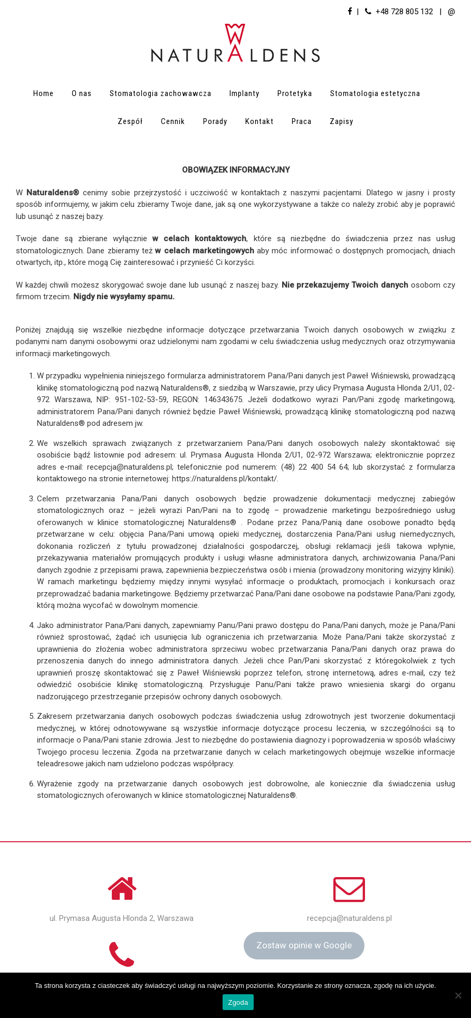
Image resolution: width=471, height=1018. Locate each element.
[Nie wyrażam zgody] (458, 995)
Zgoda (238, 1002)
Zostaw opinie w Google (304, 945)
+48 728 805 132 (404, 11)
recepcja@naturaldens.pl (349, 918)
